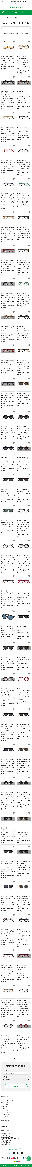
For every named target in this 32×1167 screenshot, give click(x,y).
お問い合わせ (5, 1136)
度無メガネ (5, 1102)
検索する (16, 1086)
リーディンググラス (7, 1100)
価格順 (21, 33)
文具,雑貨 (4, 1116)
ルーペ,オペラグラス (8, 1108)
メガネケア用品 (6, 1112)
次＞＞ (23, 36)
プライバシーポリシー (8, 1140)
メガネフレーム (15, 28)
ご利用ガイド (5, 1134)
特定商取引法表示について (10, 1138)
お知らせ (4, 1126)
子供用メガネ (5, 1106)
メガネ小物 (5, 1110)
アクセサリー (5, 1114)
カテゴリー (6, 1077)
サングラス (4, 1104)
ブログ (3, 1124)
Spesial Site (5, 1144)
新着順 (26, 33)
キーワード (6, 1070)
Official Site (5, 1142)
